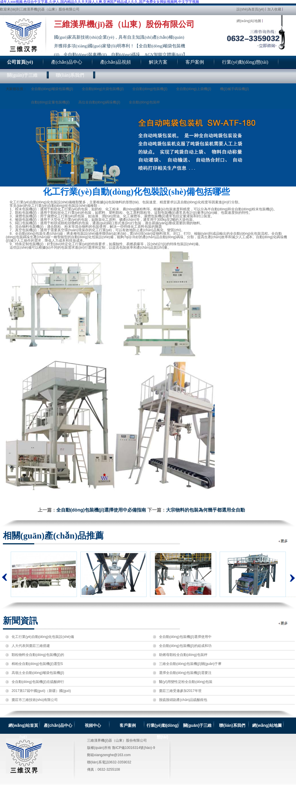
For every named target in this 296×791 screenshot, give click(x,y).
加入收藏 (274, 9)
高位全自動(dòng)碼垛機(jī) (99, 102)
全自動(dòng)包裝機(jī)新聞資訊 (283, 623)
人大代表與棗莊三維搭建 (31, 646)
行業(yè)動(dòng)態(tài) (162, 725)
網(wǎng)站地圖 (249, 21)
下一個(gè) (291, 574)
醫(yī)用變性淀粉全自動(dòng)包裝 (185, 682)
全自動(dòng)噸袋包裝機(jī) (52, 89)
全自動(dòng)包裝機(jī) (149, 89)
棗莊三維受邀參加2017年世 (180, 691)
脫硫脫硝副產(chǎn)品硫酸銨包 (183, 700)
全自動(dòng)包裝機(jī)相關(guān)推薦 (283, 541)
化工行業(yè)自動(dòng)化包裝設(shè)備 (43, 637)
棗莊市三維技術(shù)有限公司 (35, 700)
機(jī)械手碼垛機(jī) (234, 89)
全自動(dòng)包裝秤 (144, 102)
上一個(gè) (4, 577)
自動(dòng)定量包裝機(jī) (50, 102)
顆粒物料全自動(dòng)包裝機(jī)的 (38, 655)
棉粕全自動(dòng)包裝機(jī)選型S (37, 664)
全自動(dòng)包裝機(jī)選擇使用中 (185, 637)
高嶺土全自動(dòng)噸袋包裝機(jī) (38, 673)
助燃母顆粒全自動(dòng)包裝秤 (183, 655)
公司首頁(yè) (20, 62)
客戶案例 (128, 725)
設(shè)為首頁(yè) (250, 9)
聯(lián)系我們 (232, 725)
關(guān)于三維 (197, 725)
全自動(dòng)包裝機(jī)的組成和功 (185, 646)
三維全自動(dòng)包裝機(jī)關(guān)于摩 (190, 664)
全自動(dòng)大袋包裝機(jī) (103, 89)
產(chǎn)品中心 (58, 725)
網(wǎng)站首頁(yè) (23, 725)
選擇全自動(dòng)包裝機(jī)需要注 (185, 673)
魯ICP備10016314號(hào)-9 (133, 748)
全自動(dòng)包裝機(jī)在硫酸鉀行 (38, 682)
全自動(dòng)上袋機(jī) (193, 89)
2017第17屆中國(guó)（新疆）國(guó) (41, 691)
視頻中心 (93, 725)
